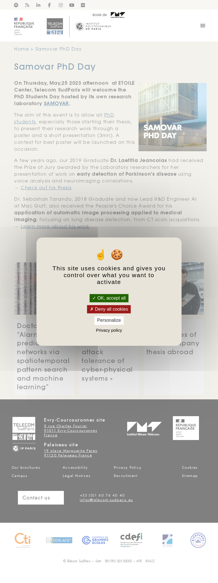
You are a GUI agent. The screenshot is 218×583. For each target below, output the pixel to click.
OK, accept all (108, 298)
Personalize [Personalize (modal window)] (109, 320)
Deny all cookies (109, 309)
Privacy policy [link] (109, 330)
